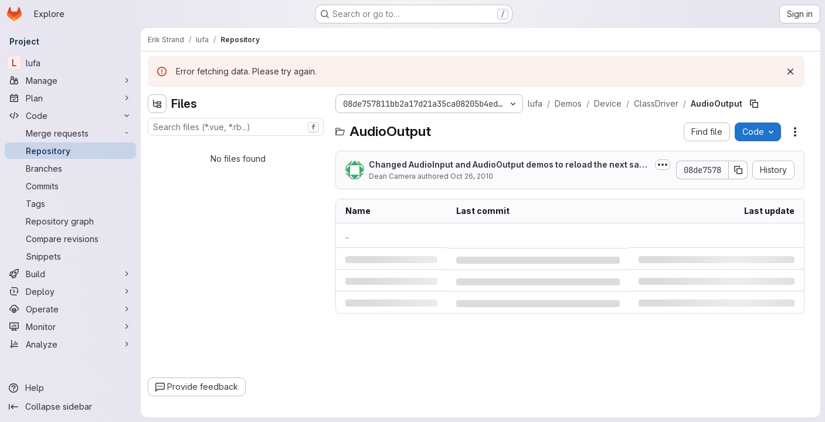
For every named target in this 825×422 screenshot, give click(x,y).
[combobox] (236, 127)
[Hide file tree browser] (157, 103)
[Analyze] (70, 344)
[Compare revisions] (70, 238)
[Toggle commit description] (662, 164)
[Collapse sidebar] (70, 407)
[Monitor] (70, 326)
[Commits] (70, 186)
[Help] (70, 388)
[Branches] (70, 168)
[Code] (70, 115)
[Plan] (70, 98)
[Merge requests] (70, 133)
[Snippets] (70, 256)
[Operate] (70, 309)
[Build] (70, 274)
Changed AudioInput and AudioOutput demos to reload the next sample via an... (507, 165)
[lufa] (70, 63)
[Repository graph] (70, 221)
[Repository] (70, 150)
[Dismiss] (790, 71)
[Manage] (70, 80)
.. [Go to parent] (347, 235)
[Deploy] (70, 291)
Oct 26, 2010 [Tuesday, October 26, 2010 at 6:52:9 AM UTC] (471, 176)
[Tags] (70, 203)
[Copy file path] (754, 103)
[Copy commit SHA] (738, 170)
